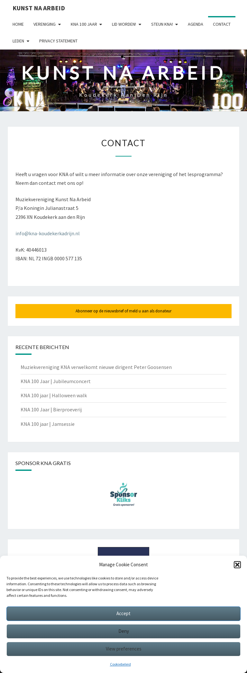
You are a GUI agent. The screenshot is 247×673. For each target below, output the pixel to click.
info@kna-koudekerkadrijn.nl (47, 233)
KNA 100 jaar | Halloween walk (54, 395)
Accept (123, 613)
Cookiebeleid (120, 664)
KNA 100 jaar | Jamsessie (48, 424)
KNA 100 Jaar (84, 24)
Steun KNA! (162, 24)
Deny (123, 631)
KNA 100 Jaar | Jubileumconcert (56, 381)
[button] (237, 564)
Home (18, 24)
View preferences (124, 649)
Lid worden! (124, 24)
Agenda (195, 24)
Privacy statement (58, 41)
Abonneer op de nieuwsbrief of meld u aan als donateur (123, 311)
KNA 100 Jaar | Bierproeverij (51, 409)
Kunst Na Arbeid (39, 8)
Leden (18, 41)
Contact (222, 24)
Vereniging (44, 24)
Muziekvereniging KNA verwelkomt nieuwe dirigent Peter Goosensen (96, 367)
